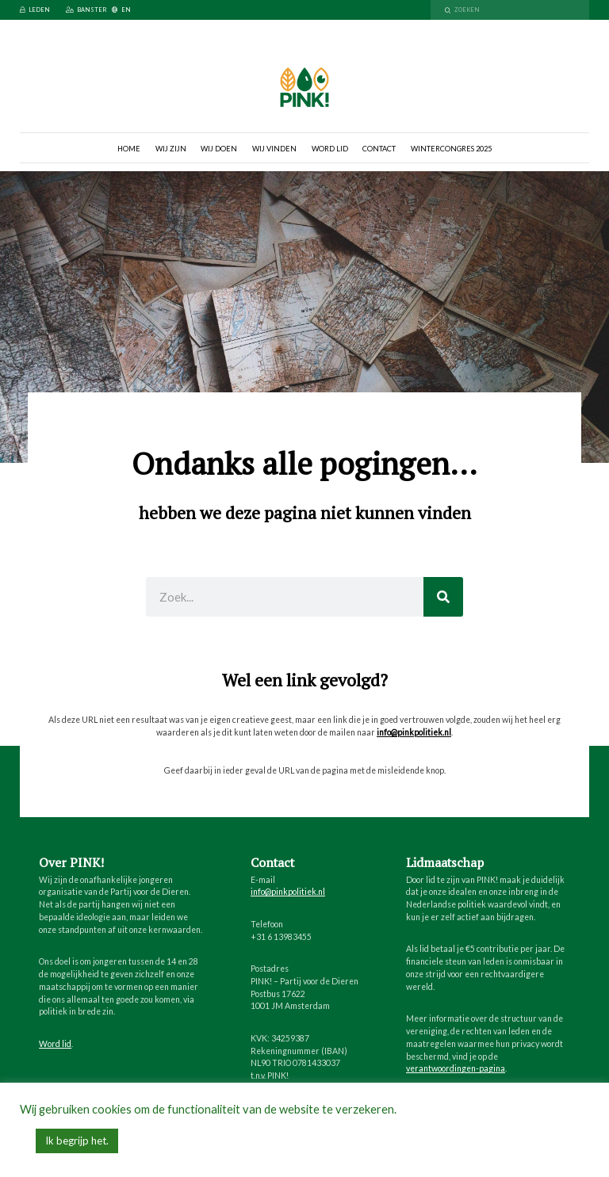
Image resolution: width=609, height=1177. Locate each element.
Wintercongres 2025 (451, 148)
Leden (35, 9)
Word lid (330, 148)
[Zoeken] (443, 597)
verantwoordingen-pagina (455, 1068)
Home (128, 148)
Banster (86, 9)
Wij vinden (274, 148)
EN (121, 9)
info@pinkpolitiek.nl (414, 732)
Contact (379, 148)
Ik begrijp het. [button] (77, 1140)
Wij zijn (170, 148)
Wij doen (219, 148)
